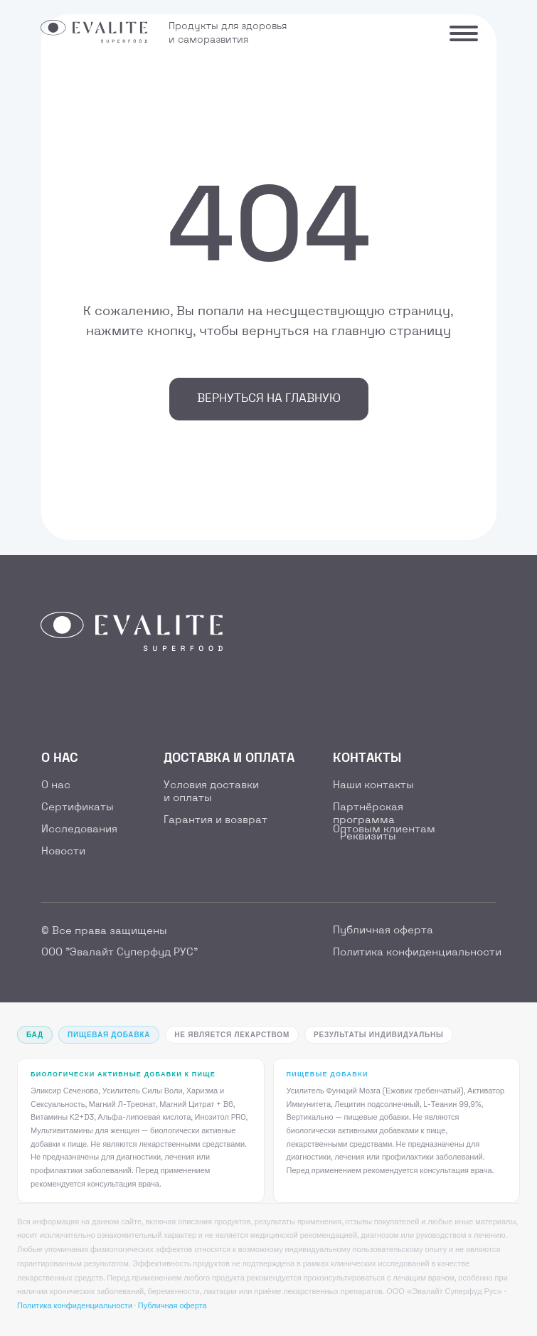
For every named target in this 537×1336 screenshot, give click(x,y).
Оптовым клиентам (384, 829)
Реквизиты (368, 837)
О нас (55, 785)
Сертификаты (77, 807)
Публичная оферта (383, 930)
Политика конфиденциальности (417, 953)
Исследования (79, 829)
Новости (63, 852)
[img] (55, 694)
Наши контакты (373, 785)
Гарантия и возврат (215, 820)
